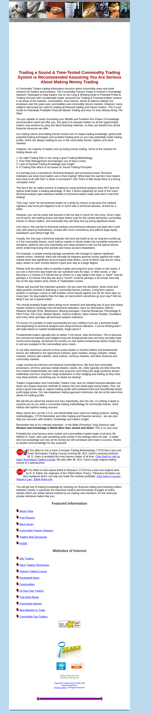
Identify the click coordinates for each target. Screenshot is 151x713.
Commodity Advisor (30, 603)
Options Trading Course (33, 571)
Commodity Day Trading (33, 616)
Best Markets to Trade (32, 610)
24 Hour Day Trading (31, 590)
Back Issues (26, 524)
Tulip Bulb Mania (29, 597)
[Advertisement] (69, 46)
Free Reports (27, 517)
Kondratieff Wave (29, 577)
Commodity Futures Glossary (36, 530)
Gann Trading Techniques (34, 565)
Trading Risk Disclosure (33, 537)
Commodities (27, 584)
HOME (23, 543)
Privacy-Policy (60, 687)
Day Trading (26, 558)
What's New (26, 511)
